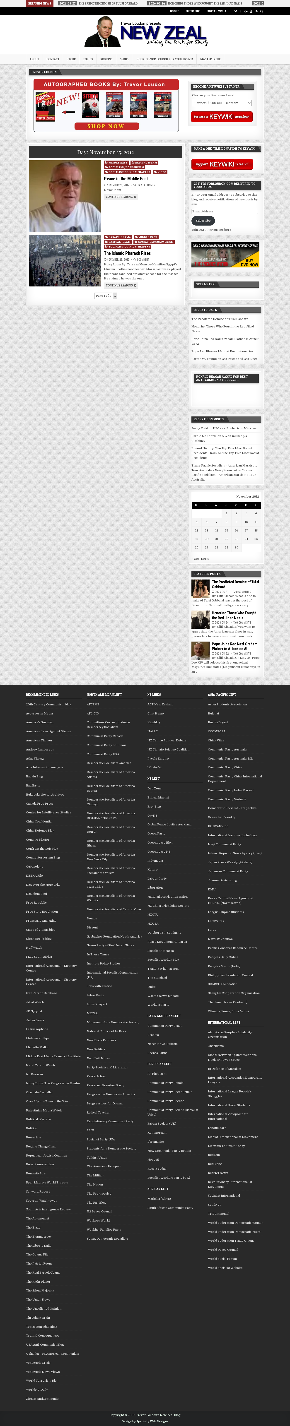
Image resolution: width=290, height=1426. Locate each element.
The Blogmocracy (39, 1236)
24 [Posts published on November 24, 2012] (246, 539)
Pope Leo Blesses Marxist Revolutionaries (222, 351)
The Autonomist (37, 1218)
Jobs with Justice (99, 986)
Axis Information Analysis (44, 767)
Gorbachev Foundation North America (114, 936)
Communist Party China (225, 767)
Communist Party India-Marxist (231, 790)
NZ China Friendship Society (168, 905)
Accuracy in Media (39, 713)
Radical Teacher (98, 1112)
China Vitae (216, 740)
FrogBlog (154, 806)
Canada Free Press (39, 803)
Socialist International (224, 1195)
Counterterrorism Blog (43, 857)
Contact (52, 59)
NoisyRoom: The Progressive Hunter (53, 1083)
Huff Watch (34, 947)
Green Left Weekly (221, 817)
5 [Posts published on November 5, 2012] (197, 522)
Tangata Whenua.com (163, 968)
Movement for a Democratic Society (113, 1022)
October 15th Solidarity (164, 932)
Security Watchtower (41, 1200)
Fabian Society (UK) (161, 1123)
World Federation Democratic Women (235, 1222)
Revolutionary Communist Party (110, 1121)
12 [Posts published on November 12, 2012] (196, 530)
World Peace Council (223, 1249)
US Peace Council (99, 1211)
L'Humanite (155, 1141)
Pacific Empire (158, 758)
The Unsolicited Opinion (43, 1308)
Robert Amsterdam (40, 1164)
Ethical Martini (158, 797)
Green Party (156, 833)
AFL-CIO (93, 713)
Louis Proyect (97, 1004)
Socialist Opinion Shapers (129, 172)
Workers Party (158, 1004)
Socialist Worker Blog (163, 959)
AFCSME (93, 704)
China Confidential (39, 821)
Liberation (155, 887)
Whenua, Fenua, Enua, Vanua (228, 1011)
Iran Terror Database (41, 993)
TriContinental (218, 1213)
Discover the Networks (43, 884)
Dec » (205, 558)
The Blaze (33, 1227)
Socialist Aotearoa (160, 950)
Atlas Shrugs (35, 758)
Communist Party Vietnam (227, 799)
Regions (106, 59)
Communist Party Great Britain (169, 1092)
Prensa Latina (157, 1053)
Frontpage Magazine (41, 920)
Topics (88, 59)
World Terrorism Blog (42, 1380)
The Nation (95, 1184)
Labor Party (95, 995)
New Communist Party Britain (169, 1150)
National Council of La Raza (106, 1031)
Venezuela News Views (43, 1371)
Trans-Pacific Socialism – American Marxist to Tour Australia (223, 475)
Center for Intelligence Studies (48, 812)
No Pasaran (34, 1074)
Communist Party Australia (227, 749)
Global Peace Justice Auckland (169, 824)
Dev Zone (154, 788)
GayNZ (152, 815)
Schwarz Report (38, 1191)
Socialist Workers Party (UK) (168, 1177)
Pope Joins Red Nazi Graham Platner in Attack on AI (234, 646)
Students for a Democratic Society (111, 1148)
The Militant (95, 1175)
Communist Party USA (103, 754)
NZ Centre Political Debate (166, 740)
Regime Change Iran (41, 1146)
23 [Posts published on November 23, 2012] (236, 539)
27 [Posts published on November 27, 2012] (206, 547)
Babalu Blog (34, 776)
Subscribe (193, 11)
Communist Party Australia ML (230, 758)
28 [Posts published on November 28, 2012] (216, 547)
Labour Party (157, 878)
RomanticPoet (36, 1173)
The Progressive (99, 1193)
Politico (31, 1128)
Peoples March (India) (224, 966)
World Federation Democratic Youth (234, 1232)
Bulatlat (213, 713)
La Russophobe (37, 1029)
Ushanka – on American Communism (52, 1353)
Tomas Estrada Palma (41, 1326)
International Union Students (229, 1105)
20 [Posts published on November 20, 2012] (207, 539)
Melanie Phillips (38, 1038)
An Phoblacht (157, 1073)
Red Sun (214, 1155)
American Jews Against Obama (48, 731)
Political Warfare (38, 1119)
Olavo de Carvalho (39, 1092)
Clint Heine (155, 713)
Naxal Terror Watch (40, 1065)
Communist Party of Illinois (106, 745)
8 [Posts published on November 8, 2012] (226, 522)
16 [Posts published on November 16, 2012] (236, 530)
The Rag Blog (96, 1202)
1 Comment (143, 259)
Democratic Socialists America (109, 763)
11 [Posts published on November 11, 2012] (256, 522)
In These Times (98, 954)
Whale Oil (154, 767)
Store (71, 59)
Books (174, 11)
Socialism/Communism (126, 167)
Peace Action (96, 1076)
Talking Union (97, 1157)
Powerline (33, 1137)
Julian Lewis (35, 1020)
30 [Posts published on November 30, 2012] (237, 547)
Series (124, 59)
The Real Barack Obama (43, 1272)
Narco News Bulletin (162, 1044)
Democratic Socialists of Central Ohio (114, 909)
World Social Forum (222, 1258)
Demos (92, 918)
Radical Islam (146, 162)
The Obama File (37, 1254)
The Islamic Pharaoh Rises (127, 253)
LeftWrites (216, 921)
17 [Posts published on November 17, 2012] (246, 530)
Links (212, 930)
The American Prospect (104, 1166)
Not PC (152, 731)
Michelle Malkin (37, 1047)
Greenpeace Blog (160, 842)
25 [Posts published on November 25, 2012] (256, 539)
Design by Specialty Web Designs (145, 1421)
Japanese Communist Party (228, 871)
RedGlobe (215, 1164)
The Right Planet (38, 1281)
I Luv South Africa (39, 956)
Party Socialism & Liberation (107, 1067)
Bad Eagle (33, 785)
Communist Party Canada (105, 736)
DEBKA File (34, 875)
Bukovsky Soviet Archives (45, 794)
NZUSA (152, 923)
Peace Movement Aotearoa (167, 941)
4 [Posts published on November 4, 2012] (256, 513)
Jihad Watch (35, 1002)
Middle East (118, 162)
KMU (212, 889)
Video (162, 172)
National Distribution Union (167, 896)
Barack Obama (120, 237)
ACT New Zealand (160, 704)
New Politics (96, 1049)
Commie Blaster (37, 839)
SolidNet (214, 1204)
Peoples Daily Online (223, 957)
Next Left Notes (98, 1058)
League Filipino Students (226, 912)
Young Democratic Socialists (107, 1238)
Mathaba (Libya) (159, 1198)
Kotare (152, 869)
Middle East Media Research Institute (53, 1056)
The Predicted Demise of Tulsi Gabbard (220, 319)
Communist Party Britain (165, 1083)
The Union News (38, 1299)
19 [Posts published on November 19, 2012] (196, 539)
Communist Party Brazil (164, 1025)
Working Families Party (104, 1229)
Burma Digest (218, 722)
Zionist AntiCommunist (42, 1398)
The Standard (157, 977)
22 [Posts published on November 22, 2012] (226, 539)
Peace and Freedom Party (105, 1085)
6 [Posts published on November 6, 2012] (207, 522)
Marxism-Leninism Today (226, 1146)
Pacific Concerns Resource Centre (233, 948)
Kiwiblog (153, 722)
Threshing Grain (38, 1317)
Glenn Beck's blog (39, 938)
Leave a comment (147, 185)
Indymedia (155, 860)
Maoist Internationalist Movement (233, 1137)
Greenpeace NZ (159, 851)
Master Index (210, 59)
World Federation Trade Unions (231, 1240)
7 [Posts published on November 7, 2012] (217, 522)
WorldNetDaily (37, 1389)
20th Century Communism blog (48, 704)
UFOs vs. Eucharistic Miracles (235, 428)
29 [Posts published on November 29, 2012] (226, 547)
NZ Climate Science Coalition (168, 749)
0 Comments (243, 592)
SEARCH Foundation (222, 984)
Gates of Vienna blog (41, 929)
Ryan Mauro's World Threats (47, 1182)
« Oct (195, 558)
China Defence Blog (40, 830)
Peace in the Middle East (126, 178)
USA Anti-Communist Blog (45, 1344)
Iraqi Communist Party (224, 844)
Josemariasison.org (222, 880)
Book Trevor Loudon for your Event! (165, 59)
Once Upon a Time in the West (48, 1101)
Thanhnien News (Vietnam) (227, 1002)
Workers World (98, 1220)
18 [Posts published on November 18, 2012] (256, 530)
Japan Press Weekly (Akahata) (230, 862)
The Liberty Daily (38, 1245)
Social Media (216, 11)
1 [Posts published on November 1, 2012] (226, 513)
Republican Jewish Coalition (46, 1155)
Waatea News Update (163, 996)
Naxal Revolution (220, 939)
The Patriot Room (39, 1263)
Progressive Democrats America (111, 1094)
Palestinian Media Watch (44, 1110)
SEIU (90, 1130)
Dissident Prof (36, 893)
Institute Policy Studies (104, 963)
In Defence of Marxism (224, 1068)
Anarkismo (216, 1046)
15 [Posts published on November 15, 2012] (226, 530)
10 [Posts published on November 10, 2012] (246, 522)
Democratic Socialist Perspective (232, 808)
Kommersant (157, 1132)
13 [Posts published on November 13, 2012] (206, 530)
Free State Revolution (42, 911)
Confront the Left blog (42, 848)
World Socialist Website (225, 1268)
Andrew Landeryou (40, 749)
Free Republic (36, 902)
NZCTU (153, 914)
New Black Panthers (101, 1040)
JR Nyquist (34, 1011)
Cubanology (34, 866)
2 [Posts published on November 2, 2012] (236, 513)
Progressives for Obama (105, 1103)
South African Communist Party (170, 1208)
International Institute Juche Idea (232, 835)
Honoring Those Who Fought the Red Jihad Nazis (234, 615)
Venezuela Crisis (38, 1362)
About (34, 59)
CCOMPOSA (216, 731)
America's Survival (39, 722)
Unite (151, 986)
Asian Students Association (227, 704)
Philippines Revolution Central (230, 975)
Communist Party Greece (165, 1101)
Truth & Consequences (42, 1335)
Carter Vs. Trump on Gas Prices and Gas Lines (224, 359)
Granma (153, 1034)
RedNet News (218, 1173)
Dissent (92, 927)
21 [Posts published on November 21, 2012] (216, 539)
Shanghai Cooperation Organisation (234, 993)
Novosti (153, 1159)
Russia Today (157, 1168)
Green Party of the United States (110, 945)
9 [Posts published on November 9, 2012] (236, 522)
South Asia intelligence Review (48, 1209)
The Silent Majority (40, 1290)
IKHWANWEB (218, 826)
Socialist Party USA (101, 1139)
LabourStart (217, 1128)
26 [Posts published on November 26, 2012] (196, 547)
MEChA (92, 1013)
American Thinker (39, 740)
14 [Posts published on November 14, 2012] (216, 530)
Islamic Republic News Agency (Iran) (235, 853)
